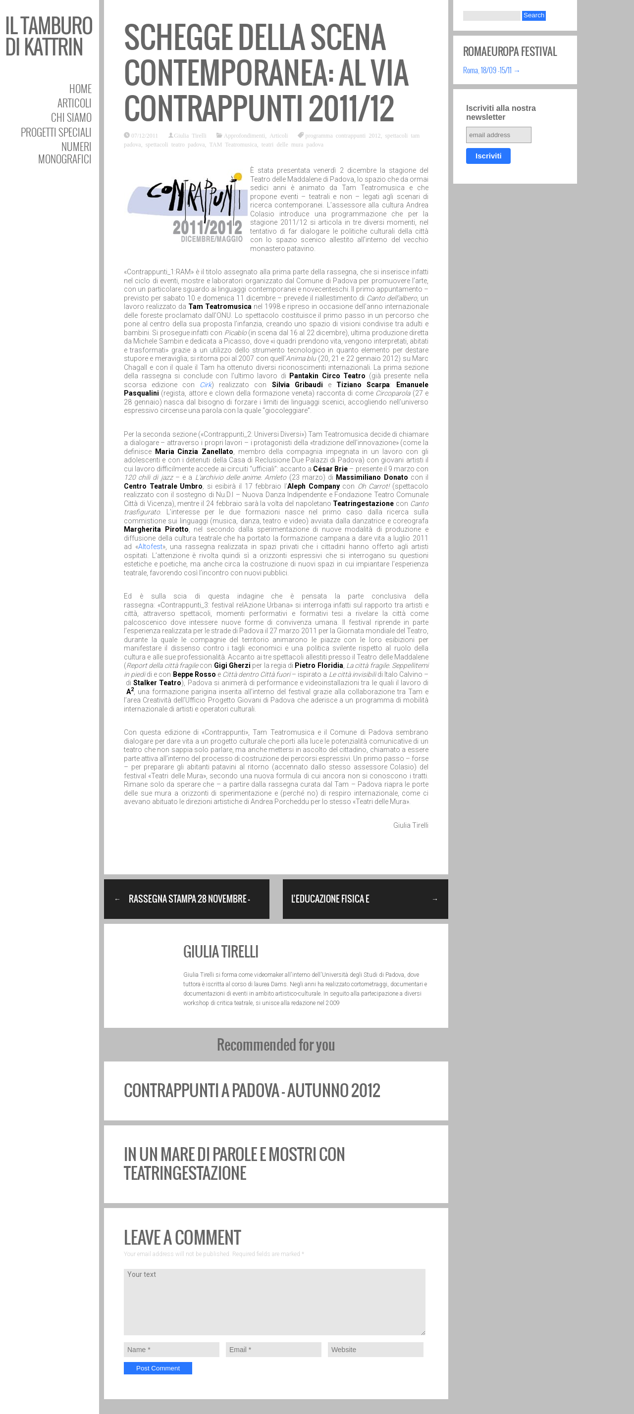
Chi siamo (71, 117)
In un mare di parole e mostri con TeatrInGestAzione (234, 1163)
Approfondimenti (244, 135)
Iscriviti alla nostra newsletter (501, 112)
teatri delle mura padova (292, 144)
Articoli (74, 102)
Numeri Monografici (65, 152)
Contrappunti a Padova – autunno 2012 (252, 1090)
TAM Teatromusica (233, 144)
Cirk (205, 385)
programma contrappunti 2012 (342, 135)
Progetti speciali (56, 132)
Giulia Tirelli (190, 135)
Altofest (150, 547)
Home (80, 88)
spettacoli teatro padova (175, 144)
